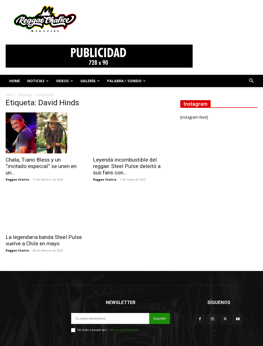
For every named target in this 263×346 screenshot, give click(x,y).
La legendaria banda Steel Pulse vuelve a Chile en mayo (44, 240)
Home (14, 80)
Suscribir (159, 318)
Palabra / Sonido (126, 80)
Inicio (9, 95)
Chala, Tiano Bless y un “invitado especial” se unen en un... (41, 166)
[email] (110, 318)
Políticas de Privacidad (122, 330)
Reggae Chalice (17, 179)
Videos (64, 80)
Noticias (38, 80)
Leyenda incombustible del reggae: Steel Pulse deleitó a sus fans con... (127, 166)
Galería (90, 80)
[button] (251, 81)
